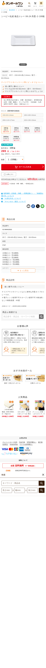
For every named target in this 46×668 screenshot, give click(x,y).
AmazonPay (14, 444)
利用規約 (22, 646)
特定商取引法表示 (34, 646)
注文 (42, 651)
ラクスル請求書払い (26, 444)
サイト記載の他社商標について (32, 649)
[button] (38, 664)
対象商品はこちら (23, 546)
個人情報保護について (10, 649)
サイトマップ (10, 646)
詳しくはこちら (7, 476)
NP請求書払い (31, 442)
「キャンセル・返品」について (13, 201)
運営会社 (18, 652)
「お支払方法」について (11, 198)
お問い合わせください (22, 474)
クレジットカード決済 (9, 442)
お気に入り (8, 174)
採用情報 (28, 652)
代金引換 (22, 442)
